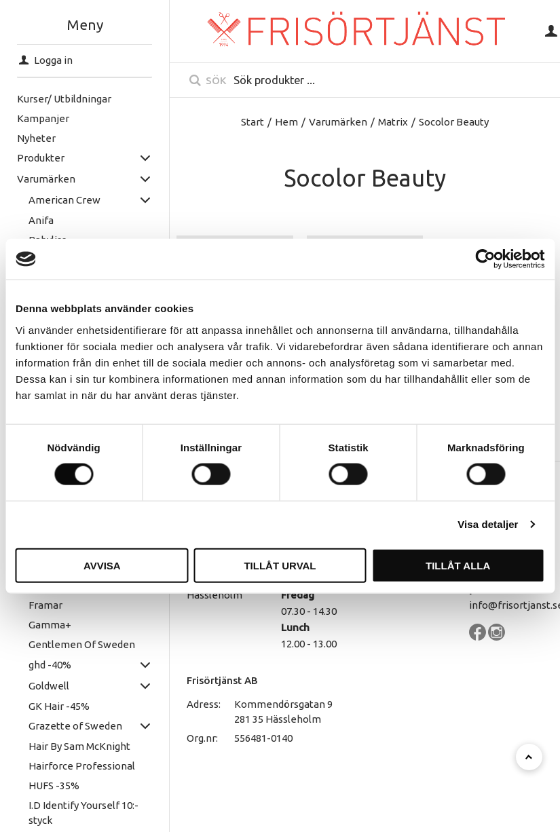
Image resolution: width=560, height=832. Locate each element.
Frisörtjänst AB (222, 680)
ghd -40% (48, 664)
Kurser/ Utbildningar (63, 99)
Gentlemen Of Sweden (80, 644)
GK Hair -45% (57, 706)
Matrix (393, 122)
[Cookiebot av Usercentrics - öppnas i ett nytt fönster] (485, 259)
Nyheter (35, 138)
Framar (44, 605)
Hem (286, 122)
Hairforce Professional (80, 766)
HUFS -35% (52, 785)
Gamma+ (48, 624)
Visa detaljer (488, 524)
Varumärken (45, 179)
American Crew (63, 200)
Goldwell (47, 686)
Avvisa (102, 565)
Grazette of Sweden (74, 726)
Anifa (39, 220)
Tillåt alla (458, 565)
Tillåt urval (280, 565)
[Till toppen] (529, 757)
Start (252, 122)
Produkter (40, 158)
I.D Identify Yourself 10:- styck (82, 813)
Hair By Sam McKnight (78, 746)
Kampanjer (42, 118)
